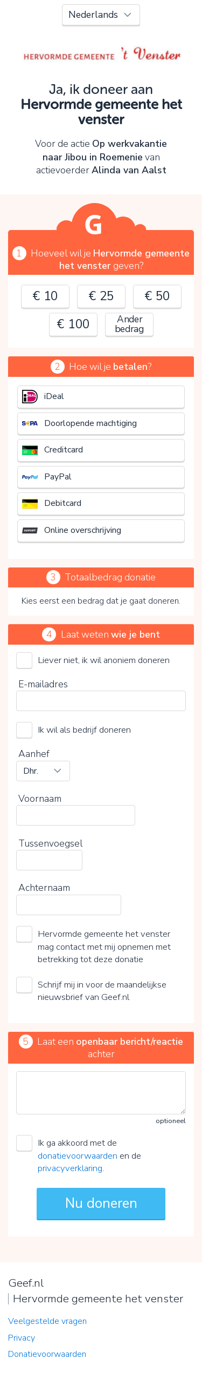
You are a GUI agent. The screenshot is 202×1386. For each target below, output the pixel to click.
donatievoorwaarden (77, 1156)
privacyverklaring (70, 1168)
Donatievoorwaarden (47, 1354)
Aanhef (34, 753)
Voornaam (39, 798)
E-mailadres (43, 684)
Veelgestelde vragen (47, 1321)
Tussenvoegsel (50, 843)
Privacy (21, 1338)
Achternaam (44, 887)
